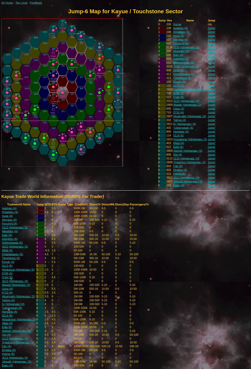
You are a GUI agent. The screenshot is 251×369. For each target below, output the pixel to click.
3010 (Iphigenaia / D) (186, 66)
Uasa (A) (178, 108)
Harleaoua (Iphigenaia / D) (189, 89)
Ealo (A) (178, 54)
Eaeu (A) (178, 185)
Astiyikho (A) (181, 58)
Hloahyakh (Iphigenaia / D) (189, 116)
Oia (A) (177, 154)
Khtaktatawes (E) (184, 74)
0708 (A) (178, 93)
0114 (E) (178, 135)
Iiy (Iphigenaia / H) (184, 123)
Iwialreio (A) (180, 28)
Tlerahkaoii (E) (182, 77)
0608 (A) (178, 70)
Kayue (177, 24)
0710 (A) (178, 112)
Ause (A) (178, 35)
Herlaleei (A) (181, 131)
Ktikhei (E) (179, 173)
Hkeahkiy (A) (181, 51)
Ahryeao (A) (180, 39)
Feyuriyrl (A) (180, 43)
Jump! (211, 28)
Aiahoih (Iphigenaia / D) (187, 150)
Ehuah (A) (179, 81)
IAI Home (7, 2)
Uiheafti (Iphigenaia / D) (188, 181)
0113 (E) (178, 85)
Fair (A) (177, 166)
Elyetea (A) (180, 169)
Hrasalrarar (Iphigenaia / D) (190, 139)
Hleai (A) (178, 143)
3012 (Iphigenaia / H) (186, 177)
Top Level (22, 2)
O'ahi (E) (178, 97)
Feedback (36, 2)
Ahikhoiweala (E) (183, 62)
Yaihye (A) (179, 120)
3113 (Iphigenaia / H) (186, 158)
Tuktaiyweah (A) (183, 127)
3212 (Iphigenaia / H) (186, 100)
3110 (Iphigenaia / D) (186, 47)
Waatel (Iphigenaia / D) (187, 104)
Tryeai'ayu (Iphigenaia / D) (189, 162)
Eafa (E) (178, 146)
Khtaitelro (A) (181, 31)
